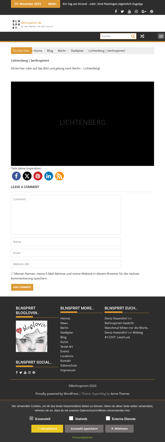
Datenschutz (68, 365)
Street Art (66, 346)
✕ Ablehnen (119, 428)
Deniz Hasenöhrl (116, 318)
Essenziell (39, 418)
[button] (16, 176)
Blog (63, 337)
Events (64, 351)
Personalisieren (82, 437)
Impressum (68, 370)
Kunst (64, 342)
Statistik (78, 418)
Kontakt (65, 361)
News (64, 323)
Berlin (64, 328)
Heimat (65, 318)
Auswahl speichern (84, 428)
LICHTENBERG (82, 122)
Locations (66, 356)
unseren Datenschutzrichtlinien (87, 410)
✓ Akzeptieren (47, 428)
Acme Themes (120, 394)
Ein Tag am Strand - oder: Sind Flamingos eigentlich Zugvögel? (104, 4)
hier (23, 68)
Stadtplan (66, 332)
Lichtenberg (19, 60)
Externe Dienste (121, 418)
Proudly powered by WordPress (56, 394)
